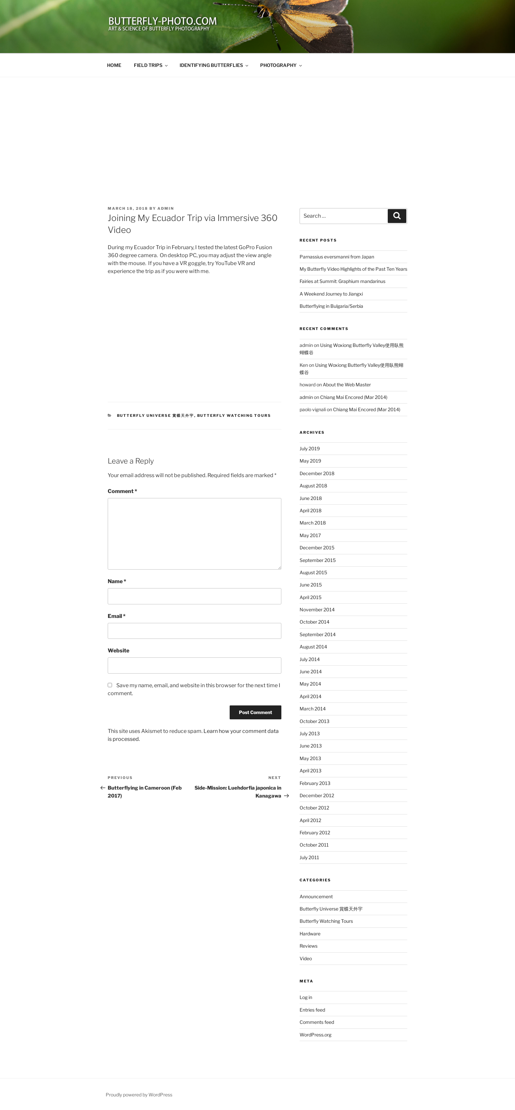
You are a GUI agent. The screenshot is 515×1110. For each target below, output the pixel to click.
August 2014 (313, 646)
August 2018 (313, 485)
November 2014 (317, 609)
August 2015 (313, 572)
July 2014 (310, 659)
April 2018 (310, 510)
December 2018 (317, 473)
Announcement (316, 896)
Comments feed (317, 1022)
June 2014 (311, 671)
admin (165, 208)
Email (117, 616)
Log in (306, 997)
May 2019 (310, 461)
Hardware (310, 933)
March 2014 (313, 708)
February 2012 (315, 832)
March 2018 (313, 523)
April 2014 (310, 696)
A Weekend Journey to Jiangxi (331, 294)
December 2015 (317, 547)
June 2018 (311, 498)
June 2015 (311, 584)
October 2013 (314, 721)
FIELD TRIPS (151, 65)
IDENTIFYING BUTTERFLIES (214, 65)
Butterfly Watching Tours (234, 415)
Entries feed (312, 1010)
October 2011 (314, 845)
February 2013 (315, 783)
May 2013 (310, 758)
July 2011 (309, 857)
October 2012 (314, 807)
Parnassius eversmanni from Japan (337, 256)
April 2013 (310, 770)
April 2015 (310, 597)
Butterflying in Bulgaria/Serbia (331, 306)
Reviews (308, 946)
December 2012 (317, 795)
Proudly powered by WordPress (139, 1094)
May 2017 (310, 535)
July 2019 (310, 448)
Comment (122, 491)
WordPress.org (315, 1034)
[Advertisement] (257, 127)
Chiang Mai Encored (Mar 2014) (353, 397)
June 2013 (311, 746)
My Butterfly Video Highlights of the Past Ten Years (353, 269)
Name (117, 581)
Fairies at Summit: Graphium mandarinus (342, 281)
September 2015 (318, 560)
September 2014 (318, 634)
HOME (114, 65)
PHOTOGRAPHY (281, 65)
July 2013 (310, 733)
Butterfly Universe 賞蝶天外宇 (155, 415)
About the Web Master (347, 384)
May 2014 (310, 684)
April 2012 (310, 820)
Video (306, 958)
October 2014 (314, 622)
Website (118, 650)
